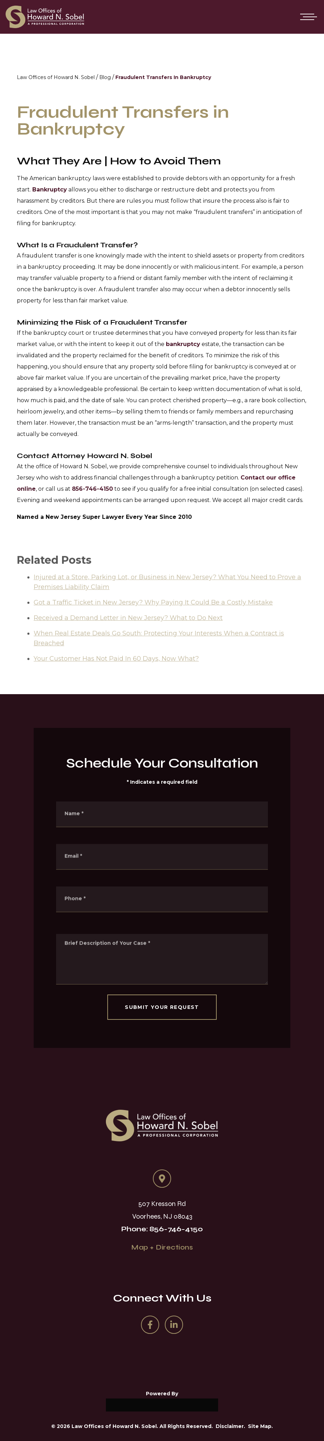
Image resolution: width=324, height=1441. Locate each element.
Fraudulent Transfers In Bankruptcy (163, 77)
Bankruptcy (49, 189)
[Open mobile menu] (307, 17)
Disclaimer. (230, 1426)
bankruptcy (183, 344)
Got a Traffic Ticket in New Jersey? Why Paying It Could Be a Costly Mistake (153, 613)
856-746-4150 (92, 488)
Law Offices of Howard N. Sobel (56, 77)
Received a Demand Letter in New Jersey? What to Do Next (128, 628)
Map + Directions (162, 1247)
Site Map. (260, 1426)
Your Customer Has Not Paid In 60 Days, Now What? (116, 669)
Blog (105, 77)
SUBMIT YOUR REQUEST (162, 1007)
